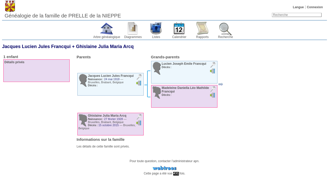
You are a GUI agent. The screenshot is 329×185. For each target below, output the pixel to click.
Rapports (202, 37)
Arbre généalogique (106, 37)
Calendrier (179, 37)
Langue (298, 7)
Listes (156, 37)
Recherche (225, 37)
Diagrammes (133, 37)
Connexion (315, 7)
